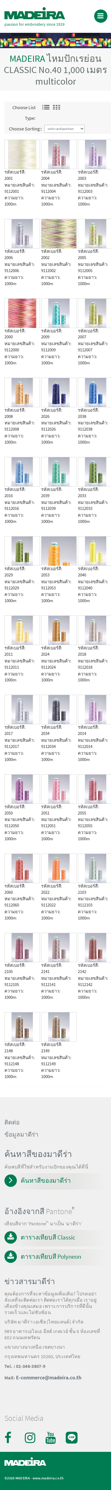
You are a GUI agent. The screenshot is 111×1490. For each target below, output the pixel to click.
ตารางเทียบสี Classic (48, 1237)
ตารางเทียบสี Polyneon (51, 1256)
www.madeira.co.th (48, 1478)
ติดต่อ (12, 1122)
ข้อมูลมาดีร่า (21, 1134)
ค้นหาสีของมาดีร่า (46, 1180)
